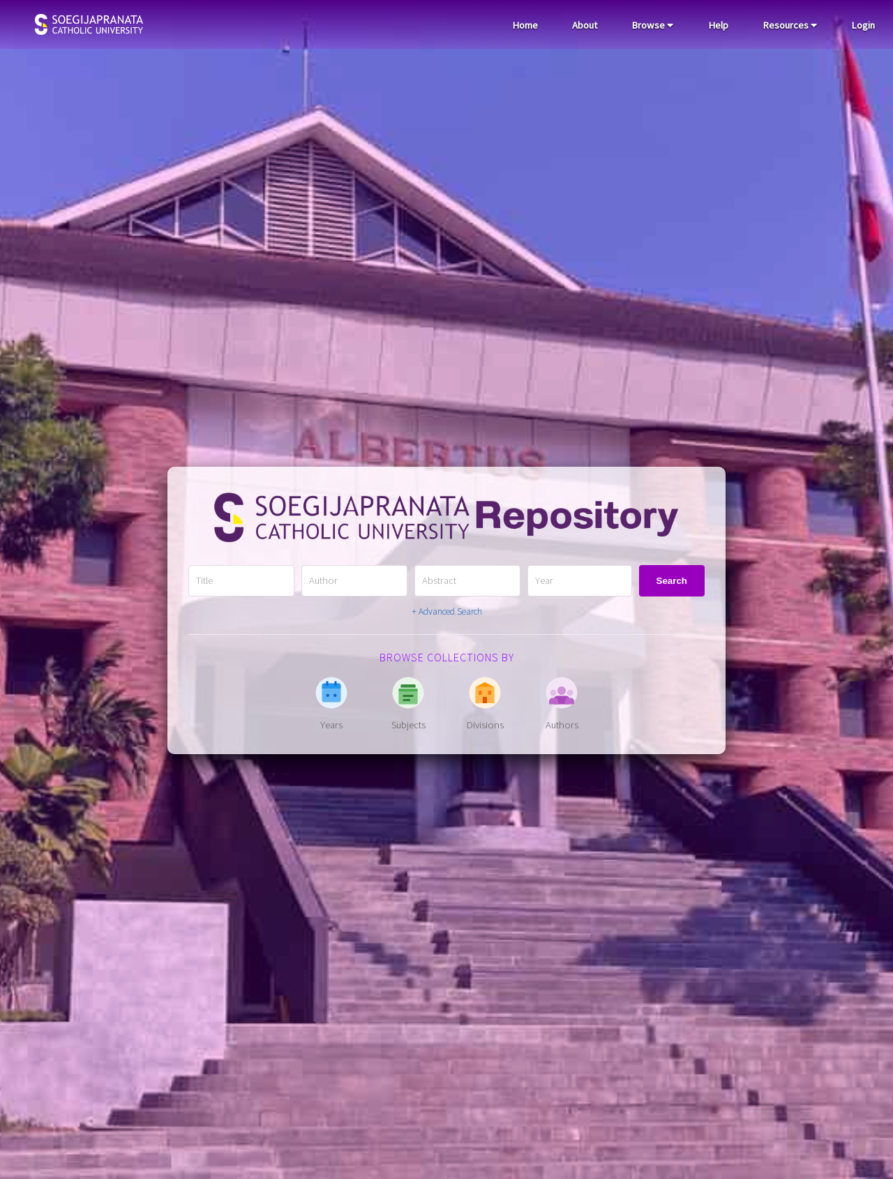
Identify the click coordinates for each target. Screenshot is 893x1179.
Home (525, 25)
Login (863, 25)
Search (671, 581)
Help (718, 25)
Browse (652, 25)
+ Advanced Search (447, 611)
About (584, 25)
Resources (790, 25)
